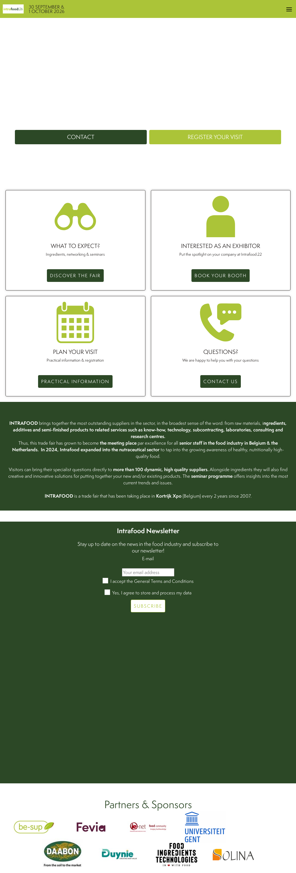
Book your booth (220, 275)
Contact (80, 137)
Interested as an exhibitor (220, 246)
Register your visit (215, 137)
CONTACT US (220, 381)
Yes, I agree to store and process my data (151, 592)
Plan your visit (75, 352)
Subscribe (148, 606)
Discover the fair (75, 275)
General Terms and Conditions (164, 581)
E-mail (148, 558)
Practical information (75, 381)
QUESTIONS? (220, 352)
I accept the (152, 581)
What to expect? (75, 246)
